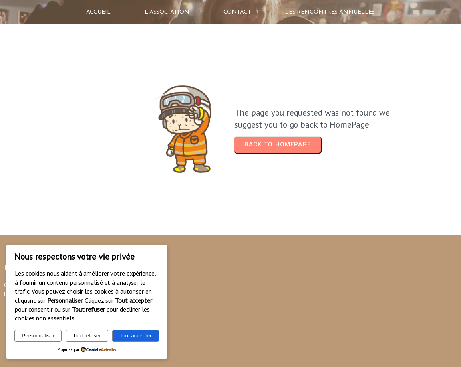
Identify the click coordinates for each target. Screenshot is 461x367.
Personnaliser (38, 336)
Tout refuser (87, 336)
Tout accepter (136, 336)
